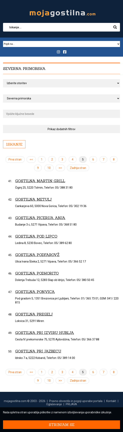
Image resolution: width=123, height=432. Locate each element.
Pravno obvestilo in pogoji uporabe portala (75, 402)
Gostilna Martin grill (40, 181)
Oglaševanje (54, 406)
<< (31, 159)
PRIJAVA (71, 406)
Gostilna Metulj (33, 199)
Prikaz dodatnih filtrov (61, 129)
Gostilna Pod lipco (36, 236)
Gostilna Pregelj (34, 314)
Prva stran (15, 159)
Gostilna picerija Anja (40, 217)
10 (49, 168)
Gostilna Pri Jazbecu (38, 351)
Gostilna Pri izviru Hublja (44, 332)
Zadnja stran (78, 168)
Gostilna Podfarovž (37, 254)
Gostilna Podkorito (37, 273)
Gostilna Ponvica (35, 291)
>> (60, 168)
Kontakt (111, 402)
